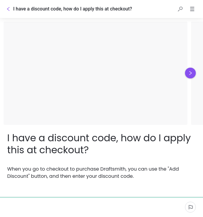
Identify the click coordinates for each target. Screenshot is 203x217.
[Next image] (190, 73)
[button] (180, 9)
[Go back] (8, 9)
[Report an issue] (190, 207)
